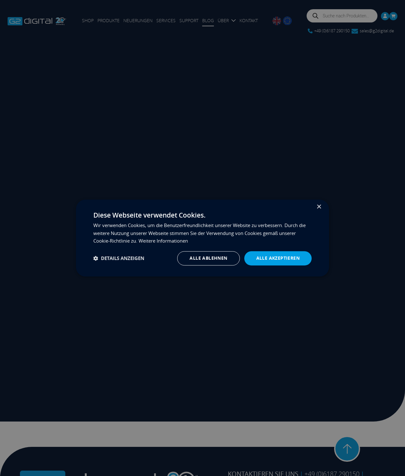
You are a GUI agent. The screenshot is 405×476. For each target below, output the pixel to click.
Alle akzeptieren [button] (278, 258)
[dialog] (202, 238)
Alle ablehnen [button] (208, 258)
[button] (118, 258)
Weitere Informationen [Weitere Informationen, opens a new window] (163, 241)
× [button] (318, 207)
